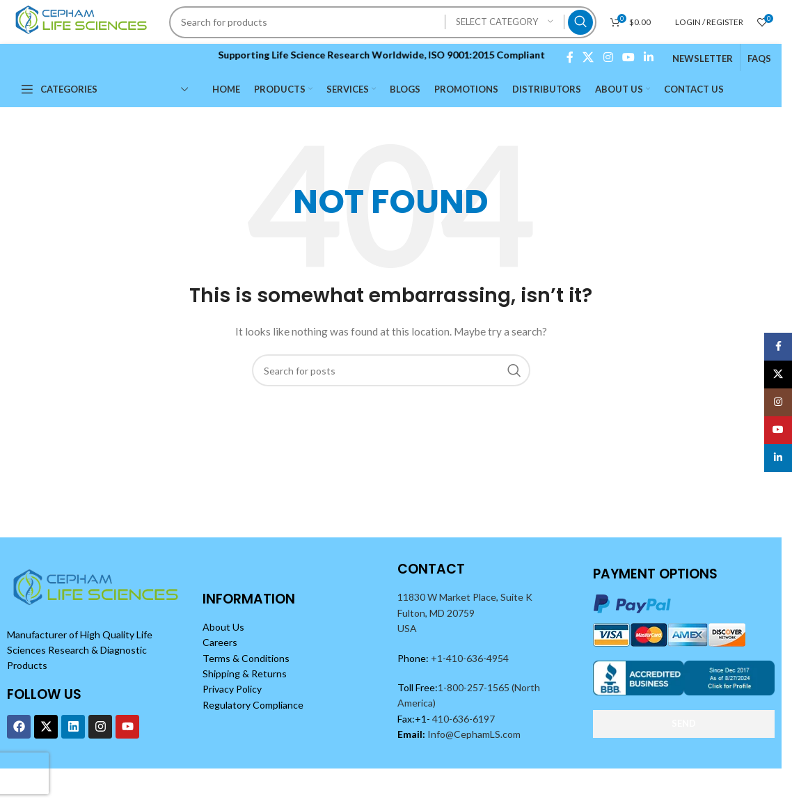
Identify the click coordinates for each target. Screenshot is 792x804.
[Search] (382, 22)
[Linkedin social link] (649, 57)
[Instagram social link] (608, 57)
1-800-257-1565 (475, 687)
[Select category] (504, 22)
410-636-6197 (462, 719)
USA (407, 628)
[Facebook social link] (570, 57)
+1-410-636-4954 (470, 658)
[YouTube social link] (628, 57)
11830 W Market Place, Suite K (464, 597)
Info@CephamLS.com (473, 734)
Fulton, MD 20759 (436, 613)
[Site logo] (82, 20)
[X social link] (588, 57)
